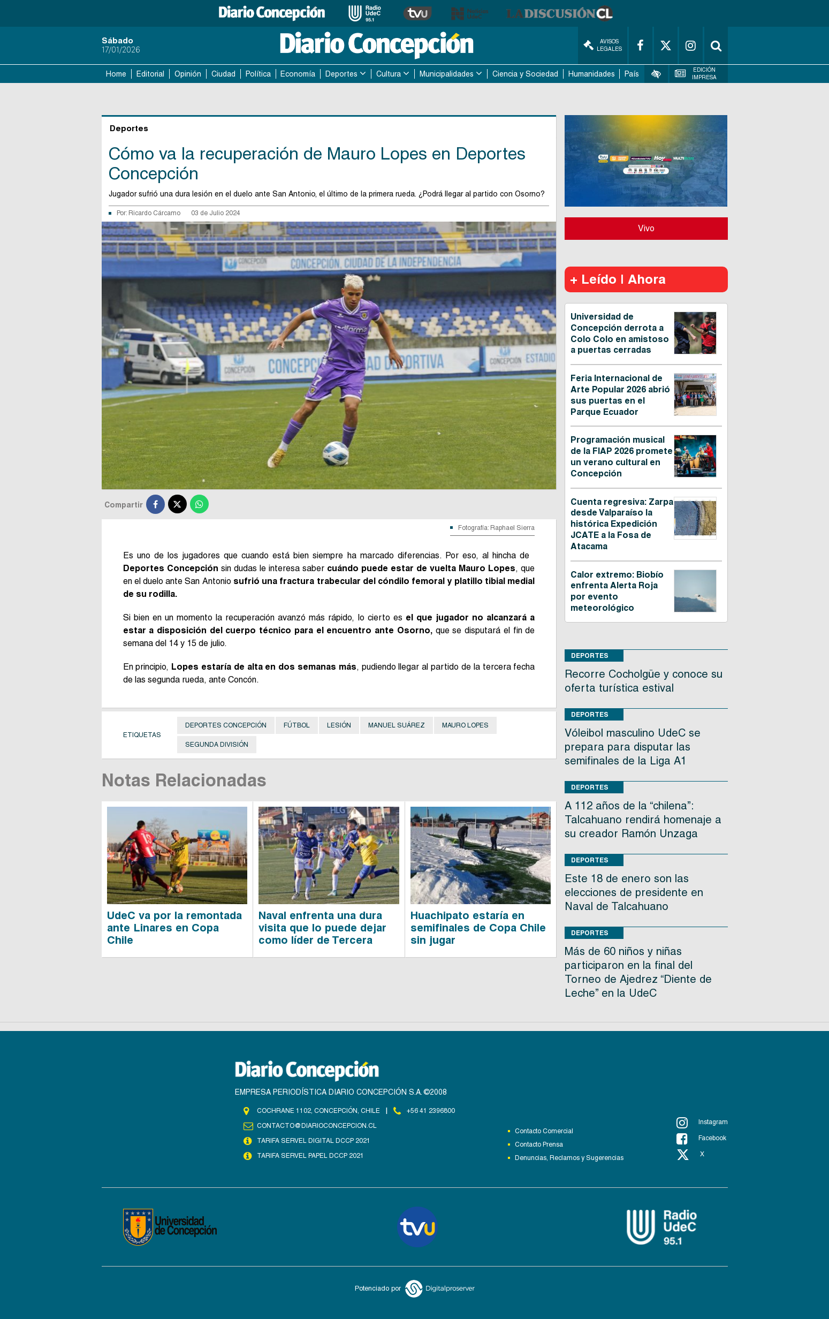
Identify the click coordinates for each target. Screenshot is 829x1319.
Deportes (341, 74)
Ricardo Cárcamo (154, 213)
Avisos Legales (602, 45)
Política (258, 74)
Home (116, 74)
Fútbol (297, 725)
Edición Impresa (696, 73)
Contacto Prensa (539, 1144)
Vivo (646, 228)
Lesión (339, 725)
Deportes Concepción (226, 725)
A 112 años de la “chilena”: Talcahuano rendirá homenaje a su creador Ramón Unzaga (643, 819)
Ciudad (223, 74)
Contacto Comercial (544, 1131)
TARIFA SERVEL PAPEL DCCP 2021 (310, 1155)
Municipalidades (447, 74)
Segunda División (216, 744)
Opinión (187, 74)
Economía (297, 74)
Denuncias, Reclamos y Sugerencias (569, 1158)
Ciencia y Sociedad (525, 74)
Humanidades (591, 74)
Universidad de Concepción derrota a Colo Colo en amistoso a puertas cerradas (620, 333)
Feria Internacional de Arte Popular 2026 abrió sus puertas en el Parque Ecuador (620, 394)
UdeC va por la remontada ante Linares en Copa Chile (174, 927)
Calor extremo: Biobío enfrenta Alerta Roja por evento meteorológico (617, 591)
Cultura (388, 74)
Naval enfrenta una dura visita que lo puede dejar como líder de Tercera (322, 927)
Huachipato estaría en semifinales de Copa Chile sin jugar (478, 927)
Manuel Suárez (396, 725)
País (632, 74)
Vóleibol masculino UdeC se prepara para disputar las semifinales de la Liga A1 (633, 746)
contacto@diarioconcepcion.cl (317, 1126)
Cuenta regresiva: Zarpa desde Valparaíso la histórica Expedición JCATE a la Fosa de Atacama (622, 524)
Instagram (702, 1122)
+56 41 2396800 (431, 1111)
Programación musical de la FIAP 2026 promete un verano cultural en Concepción (622, 456)
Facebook (701, 1138)
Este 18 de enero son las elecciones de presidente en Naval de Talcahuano (634, 892)
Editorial (150, 74)
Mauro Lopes (465, 725)
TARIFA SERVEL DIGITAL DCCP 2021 (313, 1140)
